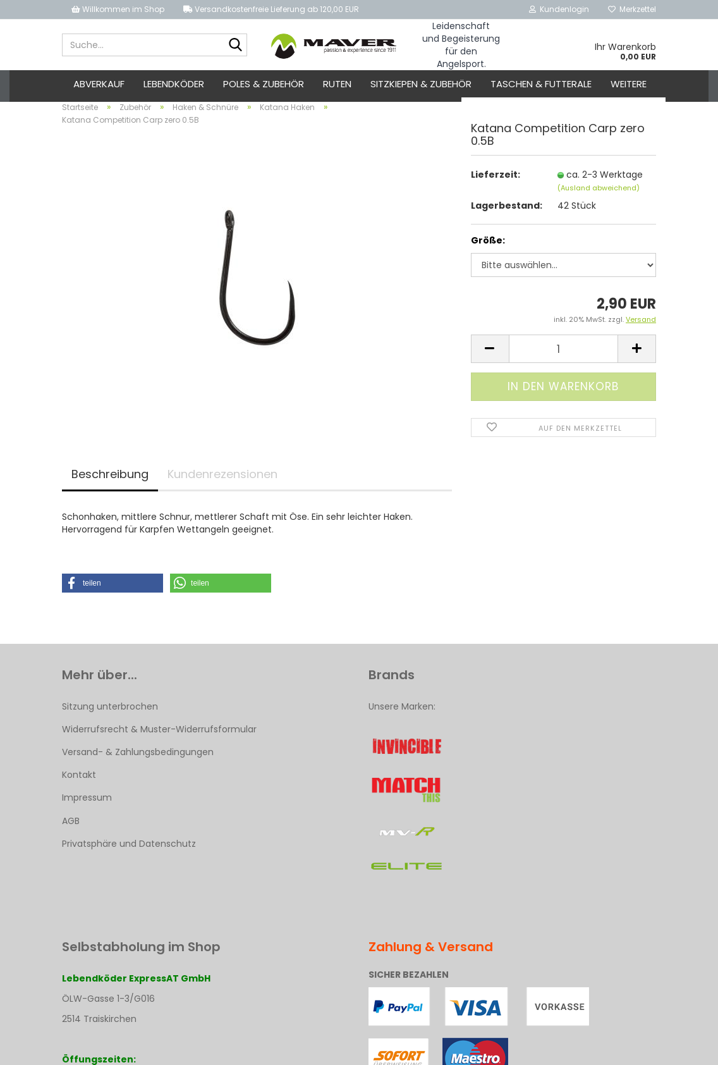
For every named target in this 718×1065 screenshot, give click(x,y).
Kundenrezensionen (222, 481)
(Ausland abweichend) (598, 195)
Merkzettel (632, 9)
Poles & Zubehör (263, 83)
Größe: (488, 248)
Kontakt (79, 782)
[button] (112, 590)
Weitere (629, 83)
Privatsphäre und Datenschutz (129, 850)
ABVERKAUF (99, 83)
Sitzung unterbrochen (110, 713)
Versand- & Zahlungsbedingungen (138, 759)
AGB (71, 828)
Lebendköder (173, 83)
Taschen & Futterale (541, 83)
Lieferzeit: (495, 181)
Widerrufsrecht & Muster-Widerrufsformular (159, 736)
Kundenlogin (559, 9)
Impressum (87, 805)
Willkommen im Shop (117, 9)
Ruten (337, 83)
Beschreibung (110, 481)
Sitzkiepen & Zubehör (421, 83)
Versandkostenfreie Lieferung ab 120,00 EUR (271, 9)
